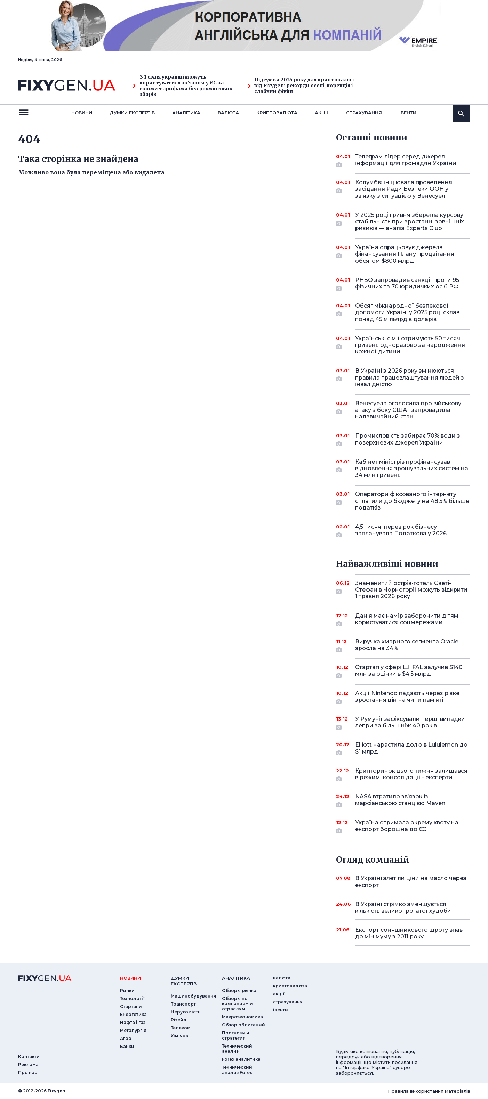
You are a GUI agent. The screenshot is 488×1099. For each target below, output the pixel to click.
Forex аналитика (241, 1059)
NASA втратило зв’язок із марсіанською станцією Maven (403, 800)
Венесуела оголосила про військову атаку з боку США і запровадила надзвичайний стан (408, 410)
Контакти (29, 1056)
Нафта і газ (132, 1022)
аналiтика (236, 978)
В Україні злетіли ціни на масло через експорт (410, 881)
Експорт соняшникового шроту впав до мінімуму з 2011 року (409, 933)
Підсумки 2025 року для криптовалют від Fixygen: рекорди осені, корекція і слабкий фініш (301, 85)
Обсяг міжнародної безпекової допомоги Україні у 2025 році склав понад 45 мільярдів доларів (407, 312)
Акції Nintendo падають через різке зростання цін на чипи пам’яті (407, 697)
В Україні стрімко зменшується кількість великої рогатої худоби (403, 907)
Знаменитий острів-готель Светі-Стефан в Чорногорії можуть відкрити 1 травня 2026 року (411, 590)
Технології (132, 998)
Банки (127, 1046)
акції (322, 112)
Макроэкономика (242, 1016)
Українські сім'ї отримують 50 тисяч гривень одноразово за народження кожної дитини (410, 345)
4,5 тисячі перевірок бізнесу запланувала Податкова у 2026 (403, 530)
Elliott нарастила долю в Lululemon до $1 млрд (411, 748)
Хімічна (179, 1036)
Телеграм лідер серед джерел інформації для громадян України (405, 160)
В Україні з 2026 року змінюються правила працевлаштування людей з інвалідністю (409, 377)
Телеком (181, 1028)
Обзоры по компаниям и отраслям (237, 1003)
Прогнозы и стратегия (235, 1035)
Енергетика (133, 1014)
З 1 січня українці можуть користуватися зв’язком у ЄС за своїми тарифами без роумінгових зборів (183, 85)
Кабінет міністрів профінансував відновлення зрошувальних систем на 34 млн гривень (411, 468)
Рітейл (178, 1020)
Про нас (27, 1072)
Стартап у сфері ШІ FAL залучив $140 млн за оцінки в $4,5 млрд (409, 671)
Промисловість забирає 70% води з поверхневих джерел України (407, 439)
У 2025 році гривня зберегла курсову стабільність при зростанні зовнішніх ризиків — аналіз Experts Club (409, 221)
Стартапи (131, 1006)
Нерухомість (185, 1012)
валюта (228, 112)
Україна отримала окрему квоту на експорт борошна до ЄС (406, 826)
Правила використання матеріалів (429, 1091)
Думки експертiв (132, 112)
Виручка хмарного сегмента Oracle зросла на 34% (406, 645)
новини (81, 112)
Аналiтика (186, 112)
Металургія (133, 1030)
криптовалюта (276, 112)
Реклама (28, 1064)
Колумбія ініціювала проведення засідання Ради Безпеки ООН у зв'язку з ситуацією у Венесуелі (403, 189)
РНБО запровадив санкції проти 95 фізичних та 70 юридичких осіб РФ (407, 284)
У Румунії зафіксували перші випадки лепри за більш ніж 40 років (410, 723)
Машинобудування (193, 996)
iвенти (407, 112)
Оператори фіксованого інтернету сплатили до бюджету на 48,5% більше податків (412, 501)
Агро (125, 1038)
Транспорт (183, 1004)
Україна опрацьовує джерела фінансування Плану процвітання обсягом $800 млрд (404, 254)
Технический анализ (237, 1048)
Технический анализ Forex (237, 1070)
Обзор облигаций (243, 1024)
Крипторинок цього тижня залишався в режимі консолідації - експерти (411, 774)
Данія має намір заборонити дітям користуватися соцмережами (406, 619)
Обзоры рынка (239, 990)
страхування (364, 112)
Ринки (127, 990)
